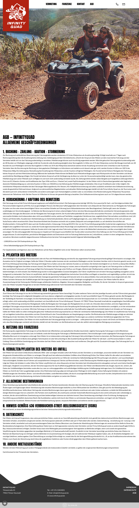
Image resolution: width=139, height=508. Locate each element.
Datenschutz (130, 490)
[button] (5, 503)
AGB (92, 4)
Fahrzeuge (67, 4)
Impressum (131, 487)
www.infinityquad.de (57, 496)
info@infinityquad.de (61, 493)
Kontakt (81, 4)
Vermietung (51, 4)
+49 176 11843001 (57, 490)
